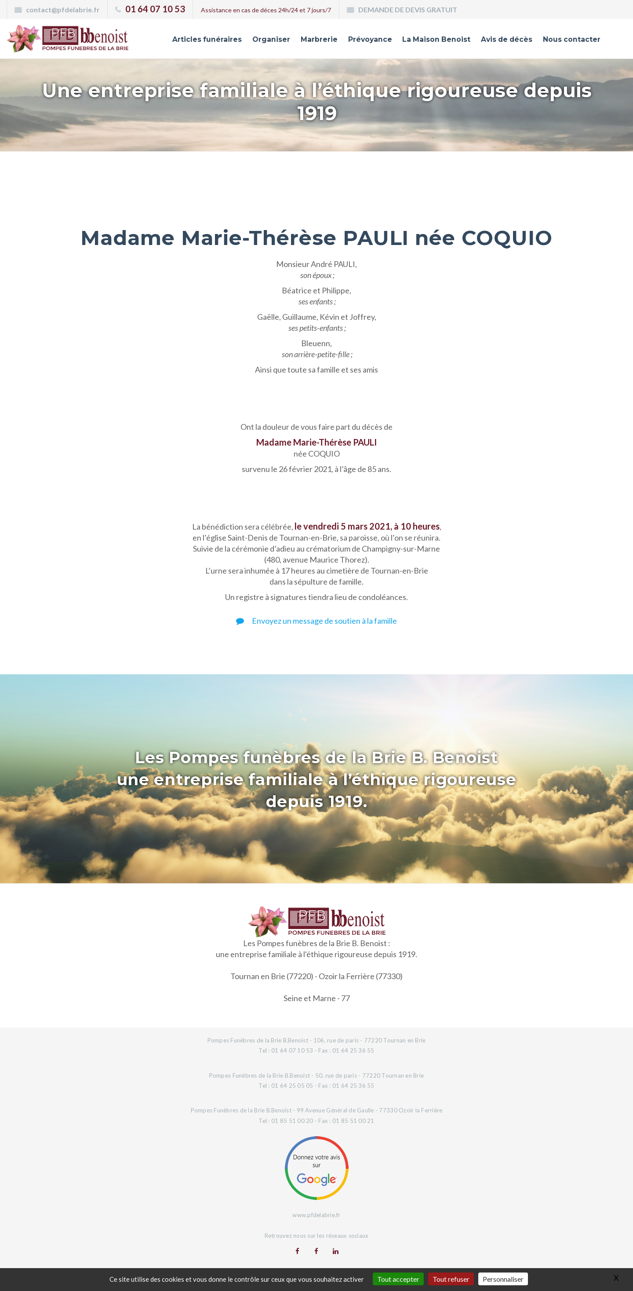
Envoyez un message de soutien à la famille (316, 620)
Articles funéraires (182, 41)
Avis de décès (499, 41)
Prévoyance (352, 41)
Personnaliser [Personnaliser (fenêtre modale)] (503, 1279)
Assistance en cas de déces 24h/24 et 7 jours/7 (266, 10)
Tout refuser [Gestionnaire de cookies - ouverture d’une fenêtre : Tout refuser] (451, 1279)
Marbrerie (299, 41)
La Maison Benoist (424, 41)
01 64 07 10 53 (155, 9)
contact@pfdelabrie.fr (63, 9)
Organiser (249, 41)
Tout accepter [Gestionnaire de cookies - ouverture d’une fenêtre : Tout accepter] (398, 1279)
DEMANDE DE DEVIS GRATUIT (407, 9)
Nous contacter (569, 41)
